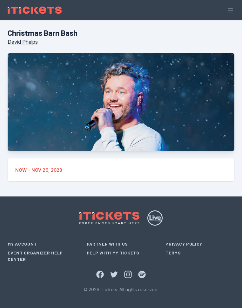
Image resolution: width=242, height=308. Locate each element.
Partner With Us (107, 244)
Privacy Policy (183, 244)
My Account (22, 244)
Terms (173, 252)
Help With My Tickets (113, 252)
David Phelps (23, 42)
